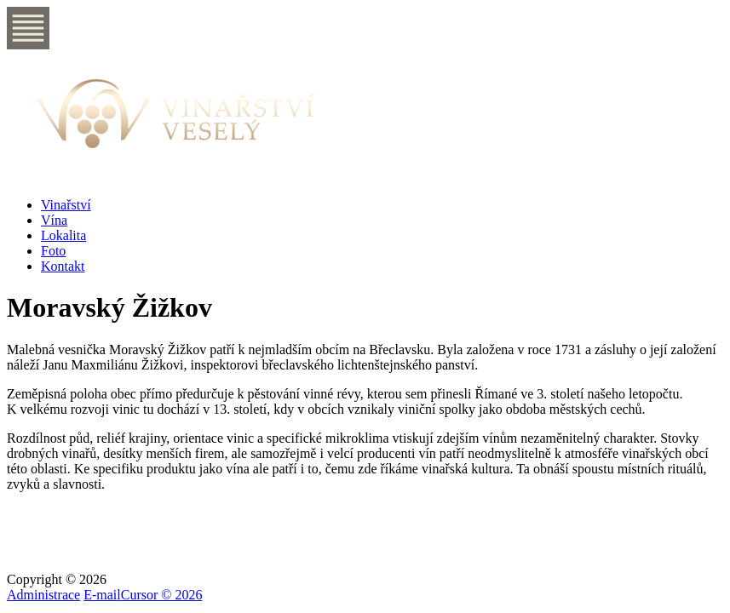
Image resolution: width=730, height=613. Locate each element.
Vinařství (66, 205)
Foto (53, 250)
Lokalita (63, 235)
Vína (54, 220)
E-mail (102, 594)
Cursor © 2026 (162, 594)
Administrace (43, 594)
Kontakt (63, 266)
